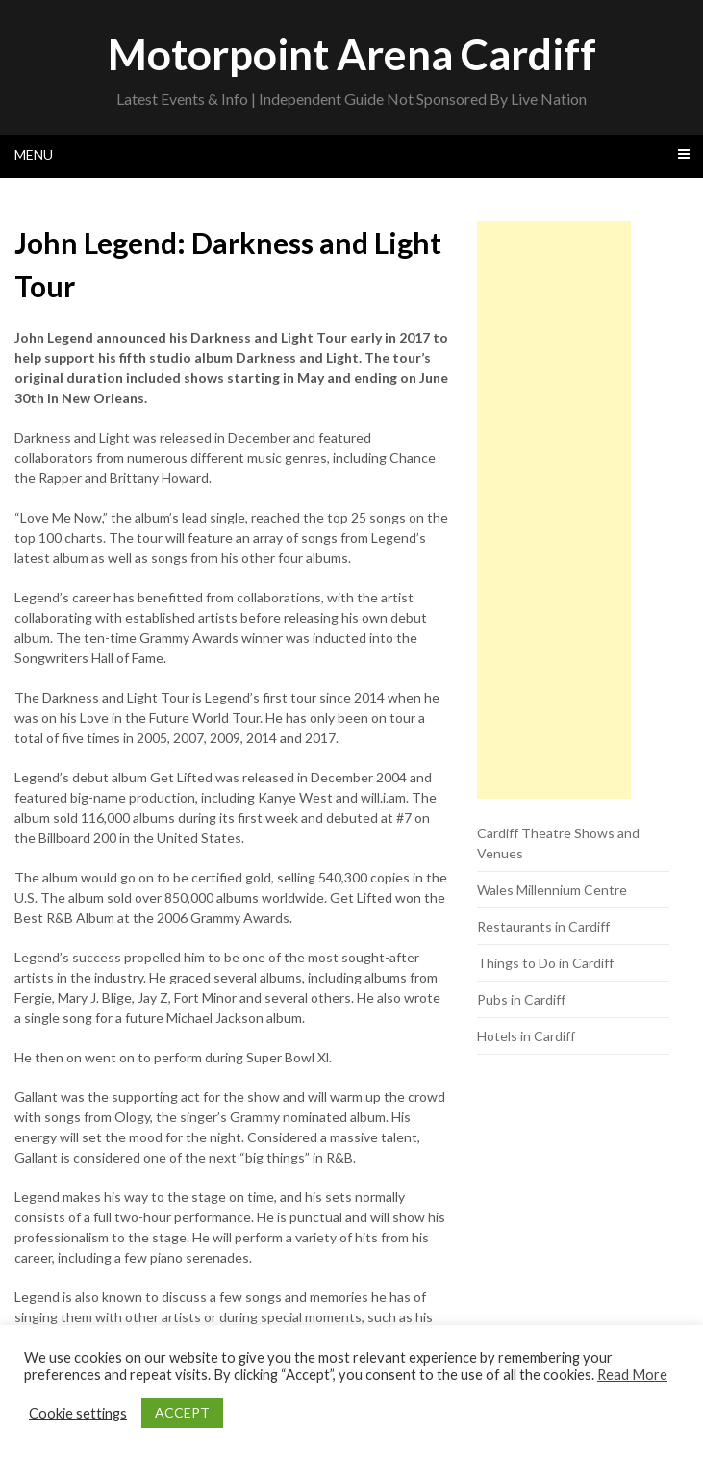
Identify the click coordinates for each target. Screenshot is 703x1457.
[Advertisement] (554, 510)
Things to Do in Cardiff (545, 963)
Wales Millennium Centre (552, 890)
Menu (33, 154)
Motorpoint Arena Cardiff (352, 54)
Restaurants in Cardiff (543, 926)
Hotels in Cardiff (526, 1036)
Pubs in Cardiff (521, 999)
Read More (632, 1375)
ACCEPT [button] (182, 1412)
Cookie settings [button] (78, 1413)
